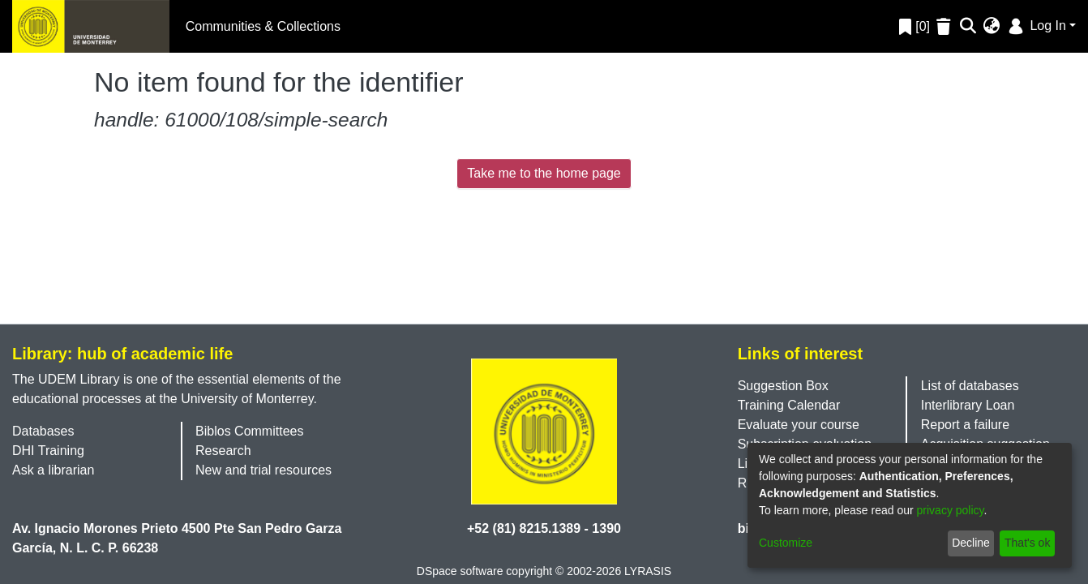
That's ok (1027, 542)
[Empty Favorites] (945, 26)
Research (223, 450)
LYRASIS (647, 571)
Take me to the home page (543, 173)
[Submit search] (968, 26)
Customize (785, 542)
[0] (914, 26)
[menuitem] (992, 26)
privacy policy (950, 510)
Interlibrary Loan (968, 405)
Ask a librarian (53, 470)
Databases (43, 431)
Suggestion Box (783, 386)
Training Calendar (789, 405)
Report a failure (965, 425)
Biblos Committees (249, 431)
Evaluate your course (798, 425)
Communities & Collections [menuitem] (263, 26)
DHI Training (48, 450)
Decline (971, 542)
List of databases (970, 386)
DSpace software (460, 571)
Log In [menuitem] (1035, 25)
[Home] (90, 26)
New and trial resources (263, 470)
